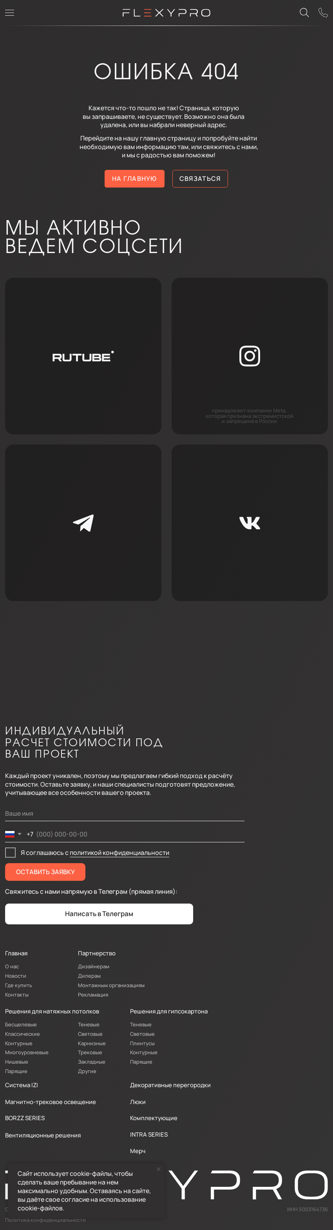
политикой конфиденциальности (119, 852)
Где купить (18, 985)
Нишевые (16, 1061)
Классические (22, 1033)
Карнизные (92, 1043)
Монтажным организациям (111, 985)
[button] (324, 13)
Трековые (90, 1052)
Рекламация (93, 994)
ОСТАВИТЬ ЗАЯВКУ (45, 871)
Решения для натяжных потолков (52, 1011)
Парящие (16, 1071)
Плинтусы (142, 1043)
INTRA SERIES (149, 1134)
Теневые (89, 1024)
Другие (87, 1071)
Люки (138, 1102)
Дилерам (89, 975)
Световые (90, 1033)
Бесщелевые (21, 1024)
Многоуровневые (27, 1052)
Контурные (19, 1043)
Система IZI (21, 1085)
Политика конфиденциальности (45, 1219)
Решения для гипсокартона (169, 1011)
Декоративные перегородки (170, 1085)
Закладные (91, 1061)
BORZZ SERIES (25, 1118)
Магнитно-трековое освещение (50, 1102)
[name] (124, 814)
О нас (12, 966)
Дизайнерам (93, 966)
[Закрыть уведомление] (159, 1169)
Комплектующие (153, 1118)
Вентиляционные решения (43, 1135)
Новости (15, 975)
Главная (16, 953)
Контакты (17, 994)
